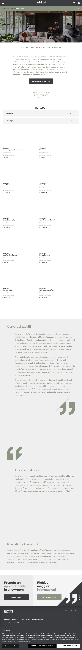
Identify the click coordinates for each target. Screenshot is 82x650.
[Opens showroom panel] (74, 3)
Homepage (5, 8)
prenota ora (16, 597)
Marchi (13, 8)
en (18, 623)
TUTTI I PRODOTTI (41, 95)
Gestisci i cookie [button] (10, 646)
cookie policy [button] (67, 636)
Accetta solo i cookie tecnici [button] (42, 646)
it (14, 623)
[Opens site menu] (3, 3)
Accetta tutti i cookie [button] (69, 646)
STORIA (41, 97)
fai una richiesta (49, 597)
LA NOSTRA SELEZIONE (41, 93)
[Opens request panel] (79, 3)
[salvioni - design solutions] (41, 2)
